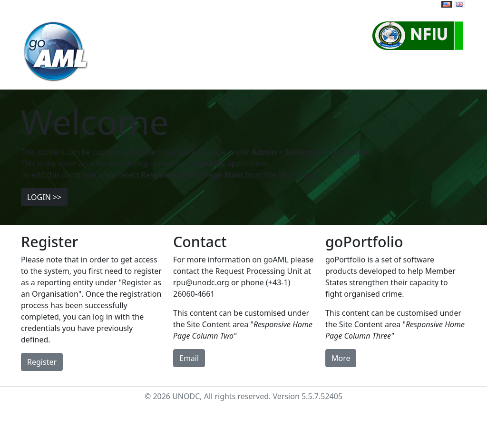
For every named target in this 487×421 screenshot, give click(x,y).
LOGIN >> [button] (44, 197)
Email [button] (189, 358)
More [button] (341, 358)
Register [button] (42, 362)
